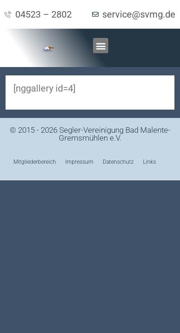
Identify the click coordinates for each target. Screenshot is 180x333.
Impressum (79, 162)
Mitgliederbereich (34, 162)
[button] (100, 45)
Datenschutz (118, 162)
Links (149, 162)
